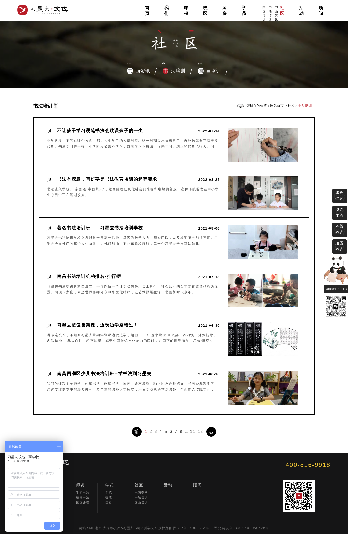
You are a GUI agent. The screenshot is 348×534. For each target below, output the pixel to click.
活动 (301, 10)
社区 (282, 10)
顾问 (321, 10)
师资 (224, 10)
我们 (166, 10)
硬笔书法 (82, 497)
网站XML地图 (90, 528)
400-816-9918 (308, 464)
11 (193, 432)
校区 (205, 10)
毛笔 (108, 492)
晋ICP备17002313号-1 (193, 528)
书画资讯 (276, 13)
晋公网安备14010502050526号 (241, 528)
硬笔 (108, 497)
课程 (186, 10)
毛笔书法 (82, 492)
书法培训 (270, 13)
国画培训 (264, 13)
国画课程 (82, 502)
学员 (244, 10)
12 (200, 432)
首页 (147, 10)
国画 (108, 502)
